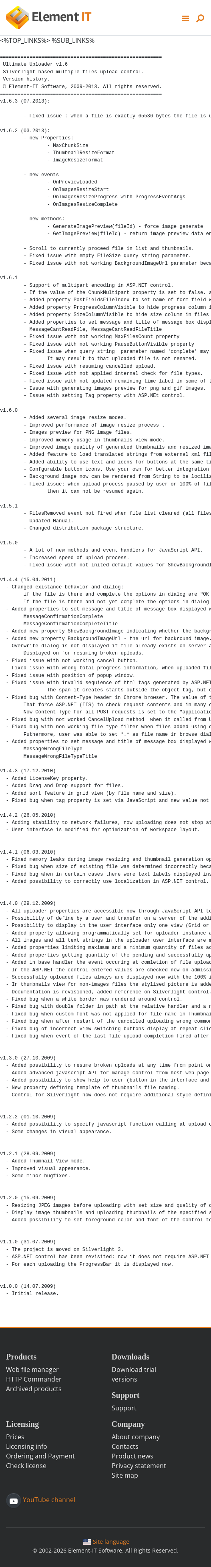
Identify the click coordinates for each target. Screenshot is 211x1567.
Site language (106, 1541)
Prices (15, 1436)
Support (124, 1408)
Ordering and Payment (40, 1456)
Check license (26, 1465)
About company (136, 1436)
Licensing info (26, 1446)
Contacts (125, 1446)
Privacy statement (139, 1465)
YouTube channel (48, 1500)
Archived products (34, 1388)
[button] (186, 17)
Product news (132, 1456)
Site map (125, 1475)
